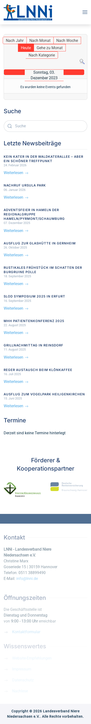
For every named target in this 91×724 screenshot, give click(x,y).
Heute (26, 48)
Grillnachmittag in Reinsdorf (33, 345)
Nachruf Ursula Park (25, 185)
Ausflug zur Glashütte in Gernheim (40, 243)
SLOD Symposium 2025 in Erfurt (34, 296)
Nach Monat (39, 40)
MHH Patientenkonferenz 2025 (34, 321)
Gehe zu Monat (50, 48)
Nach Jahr (15, 40)
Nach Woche (67, 40)
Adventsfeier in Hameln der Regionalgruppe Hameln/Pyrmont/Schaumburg (34, 214)
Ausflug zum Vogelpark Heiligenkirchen (44, 394)
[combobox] (45, 126)
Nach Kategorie (42, 55)
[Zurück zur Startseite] (28, 12)
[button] (85, 12)
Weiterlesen (16, 172)
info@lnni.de (27, 578)
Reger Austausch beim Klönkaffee (38, 370)
